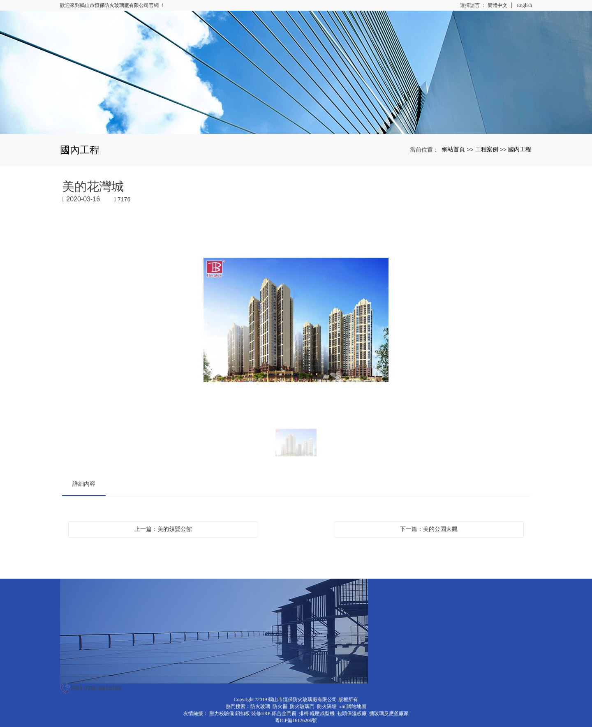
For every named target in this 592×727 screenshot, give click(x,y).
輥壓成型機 (322, 713)
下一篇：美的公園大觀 (429, 529)
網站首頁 (453, 149)
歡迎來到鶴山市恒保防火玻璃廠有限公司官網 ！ (112, 5)
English (524, 5)
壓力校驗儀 (221, 713)
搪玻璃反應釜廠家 (389, 713)
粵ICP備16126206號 (296, 720)
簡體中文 (497, 5)
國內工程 (519, 149)
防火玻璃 (260, 706)
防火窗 (280, 706)
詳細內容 (83, 483)
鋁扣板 (242, 713)
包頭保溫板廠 (352, 713)
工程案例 (486, 149)
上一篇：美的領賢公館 (163, 529)
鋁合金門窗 (284, 713)
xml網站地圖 (353, 706)
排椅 (304, 713)
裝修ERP (260, 713)
